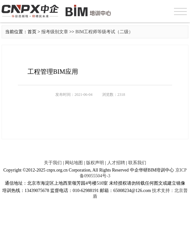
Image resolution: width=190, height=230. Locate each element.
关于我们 (53, 162)
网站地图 (74, 162)
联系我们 (137, 162)
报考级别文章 (54, 31)
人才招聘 (116, 162)
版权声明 (95, 162)
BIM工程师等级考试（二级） (104, 31)
